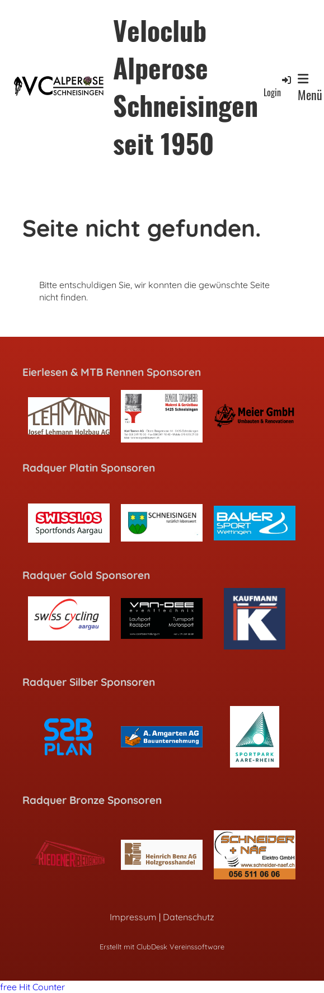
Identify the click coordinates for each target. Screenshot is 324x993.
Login (278, 86)
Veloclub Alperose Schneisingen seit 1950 (185, 86)
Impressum (133, 917)
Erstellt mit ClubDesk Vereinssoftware (162, 946)
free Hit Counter (32, 986)
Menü (310, 88)
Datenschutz (188, 917)
